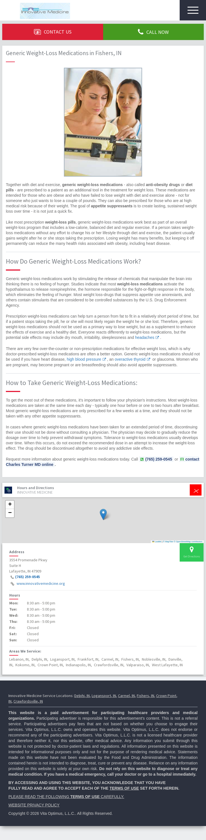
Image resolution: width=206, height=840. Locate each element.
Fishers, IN (145, 695)
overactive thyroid (130, 359)
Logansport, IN (104, 695)
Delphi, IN (82, 695)
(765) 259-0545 (27, 576)
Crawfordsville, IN (28, 701)
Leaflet (156, 541)
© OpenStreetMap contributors (188, 541)
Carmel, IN (126, 695)
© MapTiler (168, 541)
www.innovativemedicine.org (41, 583)
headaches (144, 337)
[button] (103, 514)
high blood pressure (84, 359)
